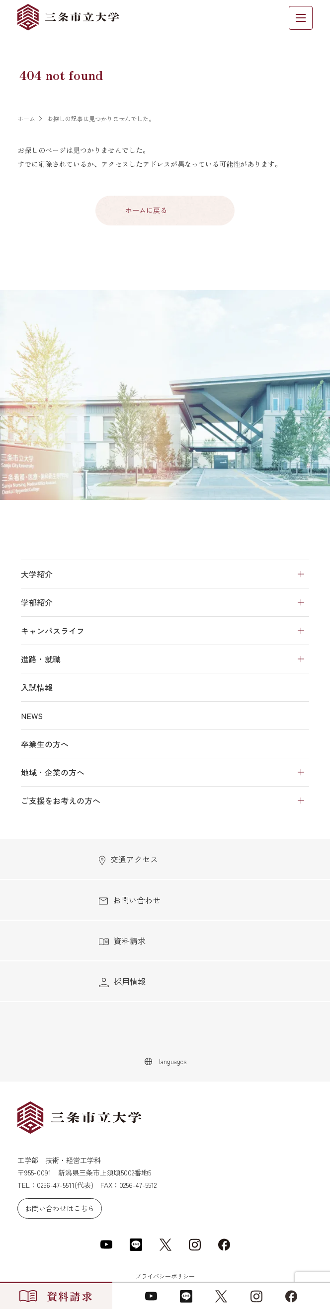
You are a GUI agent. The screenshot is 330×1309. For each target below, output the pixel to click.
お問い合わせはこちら (59, 1208)
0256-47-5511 (56, 1185)
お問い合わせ (130, 900)
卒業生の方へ (45, 744)
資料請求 (122, 940)
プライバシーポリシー (165, 1276)
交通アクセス (128, 859)
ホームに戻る (146, 210)
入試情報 (37, 687)
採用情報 (122, 981)
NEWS (32, 716)
